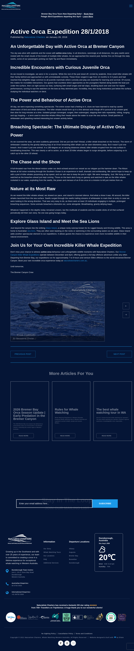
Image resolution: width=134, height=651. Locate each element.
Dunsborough (74, 563)
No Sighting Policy (48, 633)
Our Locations (49, 555)
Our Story (47, 548)
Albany (71, 548)
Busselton (73, 559)
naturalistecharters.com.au (75, 261)
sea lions (31, 231)
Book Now (88, 14)
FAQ (45, 559)
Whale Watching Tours (52, 552)
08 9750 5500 (17, 585)
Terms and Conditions (84, 633)
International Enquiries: (21, 592)
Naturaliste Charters (34, 37)
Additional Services (51, 563)
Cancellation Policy (65, 633)
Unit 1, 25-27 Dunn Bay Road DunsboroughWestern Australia (23, 575)
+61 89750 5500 (18, 594)
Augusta (72, 552)
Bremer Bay (73, 555)
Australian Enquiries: (20, 583)
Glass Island (51, 228)
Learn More (88, 17)
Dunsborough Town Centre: (23, 570)
